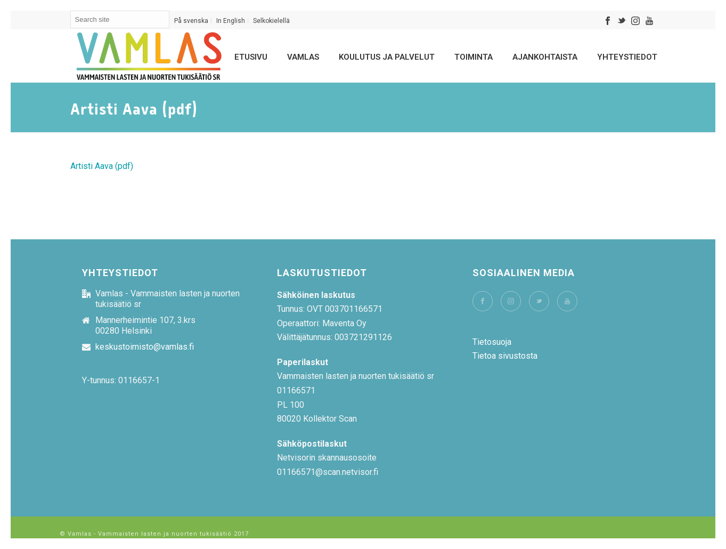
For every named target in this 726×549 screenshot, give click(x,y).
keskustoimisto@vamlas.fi (144, 347)
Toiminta (473, 57)
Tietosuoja (491, 342)
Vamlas (303, 57)
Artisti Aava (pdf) (101, 166)
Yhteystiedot (627, 57)
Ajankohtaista (544, 57)
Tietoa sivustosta (504, 356)
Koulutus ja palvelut (387, 57)
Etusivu (250, 57)
